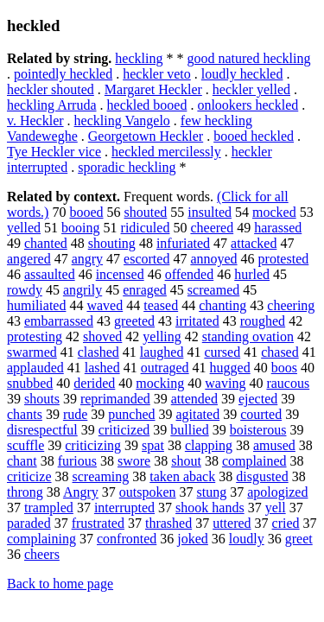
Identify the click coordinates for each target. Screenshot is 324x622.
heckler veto (157, 74)
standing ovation (248, 336)
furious (77, 461)
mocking (160, 383)
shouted (146, 212)
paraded (29, 523)
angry (87, 258)
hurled (252, 274)
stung (212, 492)
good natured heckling (248, 58)
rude (75, 414)
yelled (24, 227)
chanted (45, 243)
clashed (98, 352)
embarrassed (58, 321)
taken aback (182, 476)
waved (104, 305)
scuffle (25, 445)
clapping (208, 445)
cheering (290, 305)
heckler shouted (50, 89)
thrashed (168, 523)
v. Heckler (35, 120)
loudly (246, 538)
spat (153, 445)
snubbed (30, 383)
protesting (34, 336)
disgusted (262, 476)
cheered (211, 227)
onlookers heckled (247, 105)
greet (299, 538)
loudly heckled (242, 74)
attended (194, 398)
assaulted (49, 274)
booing (80, 227)
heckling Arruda (52, 105)
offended (189, 274)
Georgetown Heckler (145, 136)
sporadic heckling (126, 167)
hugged (230, 367)
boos (284, 367)
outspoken (147, 492)
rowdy (24, 289)
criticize (29, 476)
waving (225, 383)
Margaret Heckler (153, 89)
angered (29, 258)
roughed (262, 321)
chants (24, 414)
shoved (102, 336)
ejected (257, 398)
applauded (35, 367)
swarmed (32, 352)
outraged (165, 367)
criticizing (93, 445)
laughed (162, 352)
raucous (287, 383)
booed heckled (253, 136)
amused (274, 445)
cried (286, 523)
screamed (213, 289)
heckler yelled (251, 89)
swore (134, 461)
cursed (222, 352)
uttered (232, 523)
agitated (198, 414)
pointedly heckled (63, 74)
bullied (189, 429)
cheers (42, 554)
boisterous (258, 429)
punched (131, 414)
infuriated (183, 243)
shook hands (210, 507)
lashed (102, 367)
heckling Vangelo (122, 120)
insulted (209, 212)
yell (275, 507)
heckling (138, 58)
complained (254, 461)
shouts (42, 398)
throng (25, 492)
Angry (80, 492)
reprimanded (115, 398)
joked (192, 538)
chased (280, 352)
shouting (112, 243)
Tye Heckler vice (54, 151)
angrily (82, 289)
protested (283, 258)
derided (94, 383)
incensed (120, 274)
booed (86, 212)
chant (22, 461)
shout (186, 461)
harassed (278, 227)
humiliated (36, 305)
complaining (41, 538)
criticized (124, 429)
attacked (253, 243)
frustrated (98, 523)
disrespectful (42, 429)
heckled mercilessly (166, 151)
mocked (274, 212)
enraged (145, 289)
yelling (162, 336)
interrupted (124, 507)
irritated (197, 321)
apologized (277, 492)
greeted (134, 321)
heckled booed (147, 105)
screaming (101, 476)
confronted (126, 538)
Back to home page (60, 583)
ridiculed (145, 227)
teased (160, 305)
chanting (222, 305)
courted (261, 414)
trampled (48, 507)
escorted (146, 258)
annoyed (213, 258)
